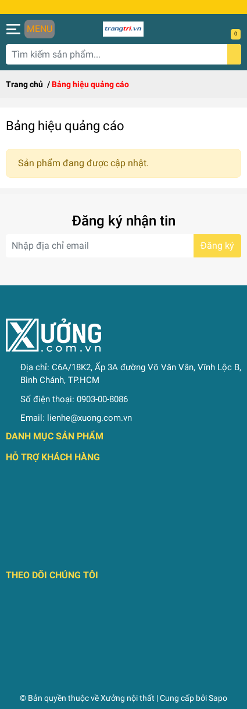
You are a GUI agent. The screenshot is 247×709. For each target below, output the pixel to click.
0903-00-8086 (102, 399)
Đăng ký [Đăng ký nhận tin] (217, 245)
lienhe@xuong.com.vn (89, 418)
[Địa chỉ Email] (123, 245)
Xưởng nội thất (128, 698)
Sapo (218, 698)
